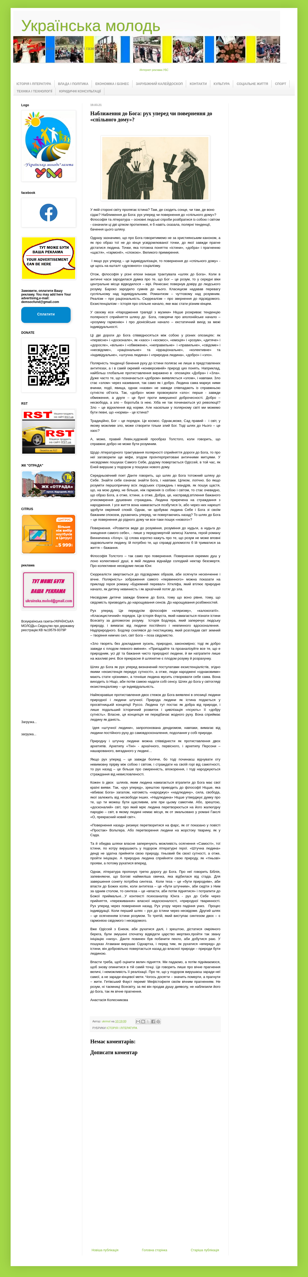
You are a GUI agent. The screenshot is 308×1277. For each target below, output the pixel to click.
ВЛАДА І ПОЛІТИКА (73, 84)
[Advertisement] (155, 1208)
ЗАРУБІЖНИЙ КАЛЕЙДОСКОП (159, 84)
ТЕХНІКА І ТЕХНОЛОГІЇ (34, 91)
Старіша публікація (205, 1250)
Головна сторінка (154, 1250)
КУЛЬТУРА (222, 84)
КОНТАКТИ (198, 84)
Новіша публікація (105, 1250)
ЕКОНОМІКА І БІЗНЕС (112, 84)
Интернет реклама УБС (154, 70)
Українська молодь (90, 26)
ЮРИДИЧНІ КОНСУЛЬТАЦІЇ (80, 91)
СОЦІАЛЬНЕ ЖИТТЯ (252, 84)
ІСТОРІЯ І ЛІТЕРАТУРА (33, 84)
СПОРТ (280, 84)
